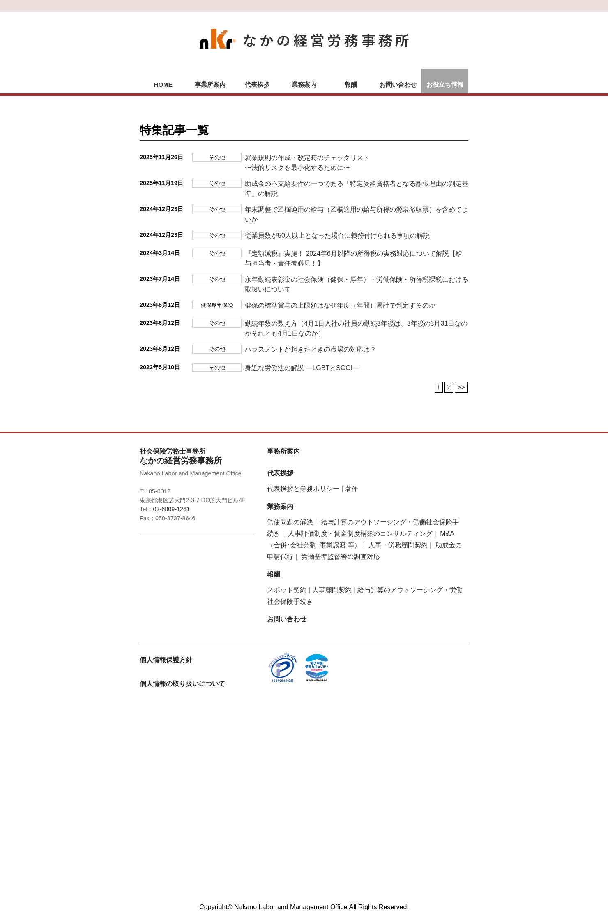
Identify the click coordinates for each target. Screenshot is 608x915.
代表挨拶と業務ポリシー (303, 488)
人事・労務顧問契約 (398, 545)
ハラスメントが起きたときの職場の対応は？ (310, 349)
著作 (351, 488)
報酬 (351, 84)
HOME (163, 84)
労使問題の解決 (290, 522)
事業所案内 (210, 84)
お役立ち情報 (444, 84)
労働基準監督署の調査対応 (340, 556)
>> (461, 387)
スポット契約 (286, 589)
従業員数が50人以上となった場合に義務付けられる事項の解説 (337, 235)
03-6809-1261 (171, 509)
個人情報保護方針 (166, 659)
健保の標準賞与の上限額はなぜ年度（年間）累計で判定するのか (340, 305)
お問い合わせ (398, 84)
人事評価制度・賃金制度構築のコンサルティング (360, 533)
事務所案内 (283, 451)
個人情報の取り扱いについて (182, 683)
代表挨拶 (257, 84)
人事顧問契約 (332, 589)
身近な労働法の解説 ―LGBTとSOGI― (302, 367)
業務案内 (304, 84)
